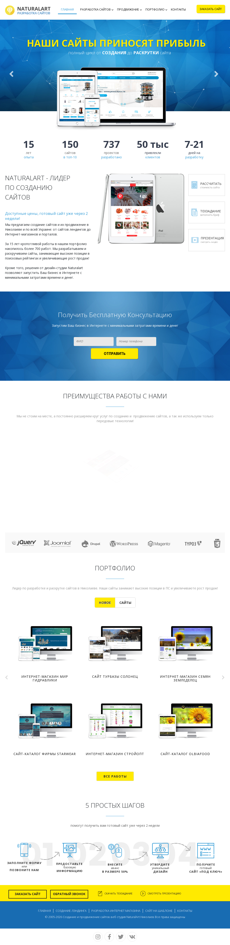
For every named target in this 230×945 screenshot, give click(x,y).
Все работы (115, 776)
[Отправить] (114, 353)
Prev (7, 676)
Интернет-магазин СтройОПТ (115, 754)
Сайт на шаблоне (158, 911)
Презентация (212, 240)
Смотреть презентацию (164, 893)
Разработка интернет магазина (115, 911)
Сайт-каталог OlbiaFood (185, 754)
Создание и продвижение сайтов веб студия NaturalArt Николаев (108, 917)
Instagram (98, 937)
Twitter (121, 937)
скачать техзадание (118, 893)
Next (223, 676)
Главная (44, 911)
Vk (132, 937)
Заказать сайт (28, 894)
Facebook (109, 937)
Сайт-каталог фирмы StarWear (45, 754)
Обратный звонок (69, 894)
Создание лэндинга (71, 911)
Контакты (184, 911)
